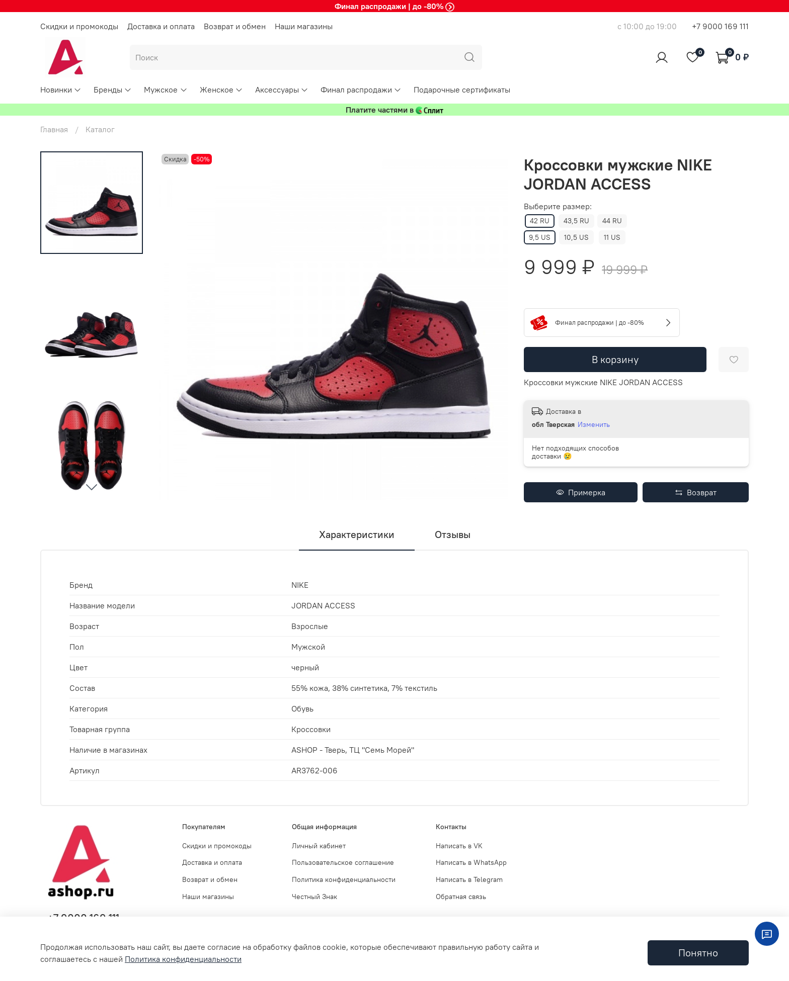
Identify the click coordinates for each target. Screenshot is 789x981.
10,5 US (576, 237)
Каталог (100, 129)
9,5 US (539, 237)
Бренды (113, 89)
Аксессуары (281, 89)
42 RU (539, 220)
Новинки (61, 89)
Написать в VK (459, 845)
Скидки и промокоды (79, 26)
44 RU (612, 220)
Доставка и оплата (161, 26)
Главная (54, 129)
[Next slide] (92, 487)
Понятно (698, 952)
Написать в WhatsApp (471, 862)
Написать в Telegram (469, 879)
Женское (221, 89)
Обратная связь (461, 896)
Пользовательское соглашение (343, 862)
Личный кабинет (319, 845)
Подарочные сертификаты (462, 89)
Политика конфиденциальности (344, 879)
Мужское (165, 89)
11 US (612, 237)
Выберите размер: (558, 206)
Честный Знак (314, 896)
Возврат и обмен (235, 26)
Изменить (594, 424)
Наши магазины (304, 26)
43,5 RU (576, 220)
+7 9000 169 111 (720, 26)
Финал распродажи (361, 89)
